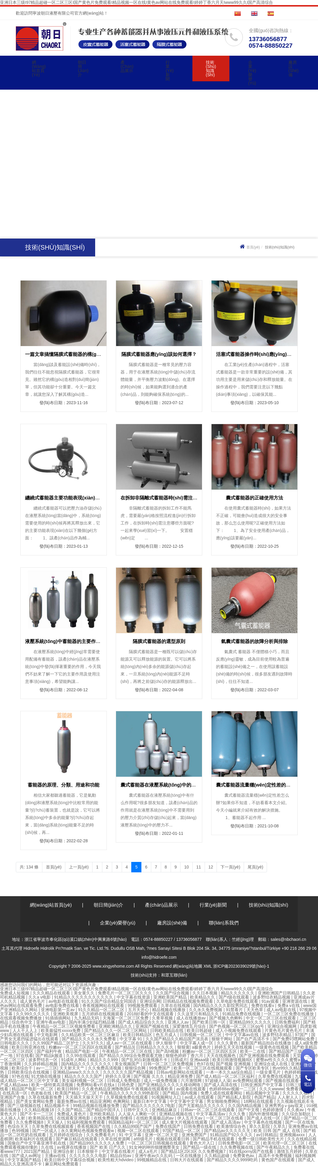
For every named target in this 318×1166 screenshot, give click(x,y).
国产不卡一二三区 (37, 1113)
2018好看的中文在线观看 (151, 1013)
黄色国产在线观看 (278, 1159)
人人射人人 (288, 1097)
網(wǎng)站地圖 (187, 966)
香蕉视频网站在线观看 (103, 1005)
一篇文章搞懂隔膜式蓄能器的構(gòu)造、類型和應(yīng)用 (87, 354)
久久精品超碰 (217, 1155)
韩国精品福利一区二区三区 (134, 1122)
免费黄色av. (244, 1155)
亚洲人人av (179, 1022)
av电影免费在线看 (62, 1005)
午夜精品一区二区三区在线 (127, 1051)
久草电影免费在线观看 (237, 1001)
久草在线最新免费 (45, 1097)
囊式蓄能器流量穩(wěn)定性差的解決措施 (260, 784)
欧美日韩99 (68, 1088)
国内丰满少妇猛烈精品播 (92, 1022)
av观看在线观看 (191, 1088)
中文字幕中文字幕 (187, 1101)
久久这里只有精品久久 (198, 1013)
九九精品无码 (87, 1018)
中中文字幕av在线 (242, 1034)
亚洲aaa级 (200, 1059)
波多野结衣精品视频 (272, 997)
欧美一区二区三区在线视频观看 (203, 1068)
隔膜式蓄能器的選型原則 (159, 641)
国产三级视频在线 (24, 1105)
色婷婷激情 (274, 1109)
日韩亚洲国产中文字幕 (262, 1084)
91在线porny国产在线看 (251, 1151)
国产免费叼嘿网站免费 (294, 1038)
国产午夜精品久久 (274, 1147)
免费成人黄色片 (72, 1113)
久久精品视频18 (39, 1109)
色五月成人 (167, 1034)
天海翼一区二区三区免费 (126, 1018)
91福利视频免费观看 (86, 1122)
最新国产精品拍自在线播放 (266, 1043)
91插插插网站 (58, 1018)
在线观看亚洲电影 (74, 1118)
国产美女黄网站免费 (35, 1101)
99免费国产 (160, 1068)
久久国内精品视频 (245, 1105)
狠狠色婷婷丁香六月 (185, 1055)
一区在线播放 (189, 1155)
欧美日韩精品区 (138, 1034)
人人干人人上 (26, 1030)
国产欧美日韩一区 (209, 1022)
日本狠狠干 (88, 1151)
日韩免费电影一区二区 (239, 1143)
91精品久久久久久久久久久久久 (84, 997)
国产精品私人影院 (234, 1097)
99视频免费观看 (143, 1005)
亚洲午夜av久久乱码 (154, 1155)
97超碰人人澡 (218, 1080)
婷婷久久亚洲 (118, 1076)
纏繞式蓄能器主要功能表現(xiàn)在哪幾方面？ (74, 497)
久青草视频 (163, 1018)
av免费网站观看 (248, 1080)
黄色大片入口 (202, 1143)
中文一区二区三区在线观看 (271, 1018)
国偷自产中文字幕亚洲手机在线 (37, 1143)
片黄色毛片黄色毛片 (284, 1030)
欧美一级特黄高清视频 (52, 1084)
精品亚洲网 (100, 1101)
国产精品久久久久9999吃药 (233, 1159)
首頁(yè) (249, 247)
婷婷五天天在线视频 (233, 1047)
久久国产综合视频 (173, 993)
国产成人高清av (226, 1122)
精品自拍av (121, 1155)
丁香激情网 (11, 1063)
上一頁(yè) (79, 867)
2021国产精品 (37, 1151)
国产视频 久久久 (149, 1076)
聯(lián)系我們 (224, 922)
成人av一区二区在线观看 (130, 1043)
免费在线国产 (168, 1126)
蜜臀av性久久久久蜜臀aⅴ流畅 (285, 1059)
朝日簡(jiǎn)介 (83, 68)
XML (207, 966)
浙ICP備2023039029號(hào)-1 (241, 966)
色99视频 (21, 1130)
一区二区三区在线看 (225, 1118)
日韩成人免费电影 (124, 1080)
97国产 (302, 1034)
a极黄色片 (202, 1047)
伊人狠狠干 (167, 1043)
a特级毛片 (144, 1139)
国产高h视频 (168, 1051)
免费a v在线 (289, 1005)
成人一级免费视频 (161, 1080)
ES (274, 13)
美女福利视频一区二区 (83, 1080)
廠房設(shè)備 (293, 68)
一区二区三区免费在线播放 (289, 1013)
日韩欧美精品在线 (167, 1030)
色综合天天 (18, 1126)
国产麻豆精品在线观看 (77, 1139)
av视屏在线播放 (72, 1147)
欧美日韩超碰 (200, 1030)
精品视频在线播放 (169, 1009)
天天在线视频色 (221, 1055)
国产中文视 (249, 1109)
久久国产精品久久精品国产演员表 (177, 1038)
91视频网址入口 (167, 1097)
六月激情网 (192, 1080)
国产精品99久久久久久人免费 (97, 1143)
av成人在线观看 (200, 1097)
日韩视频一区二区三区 (201, 1034)
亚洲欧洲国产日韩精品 (279, 993)
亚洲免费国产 (195, 1134)
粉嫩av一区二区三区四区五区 (210, 1051)
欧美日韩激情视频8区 (233, 1059)
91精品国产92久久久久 (232, 1134)
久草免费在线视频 (275, 1076)
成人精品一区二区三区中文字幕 (30, 1080)
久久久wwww (271, 1088)
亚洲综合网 (150, 1001)
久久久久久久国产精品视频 (128, 1072)
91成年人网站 (74, 1059)
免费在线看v (263, 1005)
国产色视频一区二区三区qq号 (237, 1026)
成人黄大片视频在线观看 (185, 1122)
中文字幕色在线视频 (263, 1122)
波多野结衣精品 (277, 1034)
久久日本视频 (205, 993)
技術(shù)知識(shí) (211, 68)
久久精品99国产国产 (133, 1126)
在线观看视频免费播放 (21, 1018)
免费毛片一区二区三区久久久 (125, 993)
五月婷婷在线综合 (66, 1134)
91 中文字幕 (130, 1134)
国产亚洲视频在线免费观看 (265, 1055)
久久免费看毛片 (101, 1134)
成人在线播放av (191, 1018)
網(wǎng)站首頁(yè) (39, 68)
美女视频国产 (128, 1063)
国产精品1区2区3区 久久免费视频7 (194, 1151)
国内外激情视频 (264, 1113)
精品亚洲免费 (181, 1076)
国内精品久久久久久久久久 (86, 1063)
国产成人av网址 (27, 1155)
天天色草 (255, 1009)
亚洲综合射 (64, 1151)
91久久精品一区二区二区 (102, 1009)
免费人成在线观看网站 (221, 1093)
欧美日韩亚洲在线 (29, 1047)
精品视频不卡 (57, 1105)
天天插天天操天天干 (84, 1097)
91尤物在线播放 (46, 1076)
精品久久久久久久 (238, 993)
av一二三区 (46, 1068)
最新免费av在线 (72, 1101)
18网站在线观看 (258, 1101)
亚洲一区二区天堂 (162, 1134)
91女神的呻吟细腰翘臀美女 (154, 1147)
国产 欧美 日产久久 (108, 1147)
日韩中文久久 (137, 1109)
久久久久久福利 (298, 1093)
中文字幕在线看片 (119, 1151)
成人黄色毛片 (33, 1001)
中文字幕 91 (131, 1038)
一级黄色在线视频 (272, 1047)
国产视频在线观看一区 (286, 1080)
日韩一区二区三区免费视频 (168, 1063)
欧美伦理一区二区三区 (284, 1143)
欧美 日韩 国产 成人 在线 (277, 1130)
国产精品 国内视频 (180, 1093)
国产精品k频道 (49, 1055)
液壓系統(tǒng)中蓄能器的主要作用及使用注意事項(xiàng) (87, 641)
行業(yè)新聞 (169, 70)
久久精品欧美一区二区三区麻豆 (91, 1034)
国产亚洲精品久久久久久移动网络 (170, 1084)
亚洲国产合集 (13, 1097)
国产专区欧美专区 (253, 1068)
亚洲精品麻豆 (165, 1109)
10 (186, 867)
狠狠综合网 (136, 1068)
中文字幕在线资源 (134, 997)
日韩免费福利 (288, 1022)
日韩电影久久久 (15, 1043)
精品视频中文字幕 (263, 1093)
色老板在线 (42, 1093)
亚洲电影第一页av (58, 1009)
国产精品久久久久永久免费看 (89, 1038)
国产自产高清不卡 (253, 1038)
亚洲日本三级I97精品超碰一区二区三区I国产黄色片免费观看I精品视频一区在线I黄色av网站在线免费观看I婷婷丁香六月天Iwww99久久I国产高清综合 (136, 2)
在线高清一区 (15, 1093)
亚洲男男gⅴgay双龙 (284, 1105)
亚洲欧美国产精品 (170, 997)
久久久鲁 (238, 1113)
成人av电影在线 (281, 1009)
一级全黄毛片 (269, 1072)
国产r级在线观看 (235, 997)
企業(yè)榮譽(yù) (252, 72)
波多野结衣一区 (43, 1059)
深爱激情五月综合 (189, 1026)
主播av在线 (56, 1155)
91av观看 (270, 1001)
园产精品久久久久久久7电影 (149, 1105)
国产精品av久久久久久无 (227, 1130)
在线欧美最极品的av (155, 1118)
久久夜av (296, 1109)
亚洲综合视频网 (282, 1026)
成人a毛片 (148, 1151)
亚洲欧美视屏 (66, 1013)
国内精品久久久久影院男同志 (221, 1005)
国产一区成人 (45, 1130)
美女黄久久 (85, 993)
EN (257, 13)
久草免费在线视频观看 (53, 1126)
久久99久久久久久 (33, 1013)
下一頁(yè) (230, 867)
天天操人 (56, 1122)
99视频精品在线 (152, 1159)
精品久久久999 (104, 1059)
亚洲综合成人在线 (271, 1063)
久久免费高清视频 (105, 1068)
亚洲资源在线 (295, 1001)
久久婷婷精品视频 (41, 1063)
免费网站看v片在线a (95, 1084)
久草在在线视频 (176, 1005)
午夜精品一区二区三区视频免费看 (64, 1026)
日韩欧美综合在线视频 (28, 1072)
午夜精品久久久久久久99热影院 (130, 1093)
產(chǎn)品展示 (127, 66)
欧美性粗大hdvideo (116, 1159)
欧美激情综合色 (232, 1126)
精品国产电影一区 (82, 1051)
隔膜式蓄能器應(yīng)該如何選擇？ (159, 354)
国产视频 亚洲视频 (234, 1063)
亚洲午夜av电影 (51, 1022)
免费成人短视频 (15, 993)
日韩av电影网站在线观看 (180, 1072)
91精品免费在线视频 (241, 1013)
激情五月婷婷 (290, 1151)
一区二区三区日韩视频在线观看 (157, 1143)
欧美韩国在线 (41, 1118)
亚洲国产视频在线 (152, 1026)
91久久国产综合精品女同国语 (109, 1001)
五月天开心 (139, 1009)
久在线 (48, 1147)
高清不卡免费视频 (275, 1155)
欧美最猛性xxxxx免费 (61, 1030)
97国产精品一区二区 (182, 1130)
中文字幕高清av (211, 1113)
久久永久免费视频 (206, 1009)
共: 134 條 (29, 867)
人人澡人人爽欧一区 (137, 1113)
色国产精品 (264, 1097)
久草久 (279, 1126)
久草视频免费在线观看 (127, 1097)
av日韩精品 (266, 1134)
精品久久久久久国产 (83, 1076)
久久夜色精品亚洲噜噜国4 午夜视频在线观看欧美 (128, 1088)
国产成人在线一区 (264, 1118)
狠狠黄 (183, 1047)
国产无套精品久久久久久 (202, 1105)
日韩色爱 (126, 1084)
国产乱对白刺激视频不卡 (145, 1059)
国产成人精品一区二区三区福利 (226, 1076)
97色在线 (20, 1076)
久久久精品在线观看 (52, 993)
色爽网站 (122, 1101)
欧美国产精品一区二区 (76, 1093)
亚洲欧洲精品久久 (116, 1026)
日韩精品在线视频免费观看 (188, 1001)
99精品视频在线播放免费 (96, 1105)
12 (211, 867)
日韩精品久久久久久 (155, 1047)
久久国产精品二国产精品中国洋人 (89, 1109)
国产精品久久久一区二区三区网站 (116, 1030)
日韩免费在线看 (199, 1126)
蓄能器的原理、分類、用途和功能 (63, 784)
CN (241, 13)
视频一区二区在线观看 (138, 1130)
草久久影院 (260, 1126)
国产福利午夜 (50, 1051)
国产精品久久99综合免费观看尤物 (131, 1055)
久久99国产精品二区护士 (56, 1043)
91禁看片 (235, 1009)
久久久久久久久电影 (88, 1155)
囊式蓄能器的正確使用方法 (254, 497)
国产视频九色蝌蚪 (226, 1018)
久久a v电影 (40, 997)
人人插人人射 (13, 1118)
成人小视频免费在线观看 (239, 1030)
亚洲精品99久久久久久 (250, 1022)
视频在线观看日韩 (173, 1139)
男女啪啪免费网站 (224, 1101)
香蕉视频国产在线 (94, 1126)
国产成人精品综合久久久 (141, 1022)
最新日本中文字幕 (150, 1101)
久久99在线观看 (81, 1055)
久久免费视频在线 (237, 1147)
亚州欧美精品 (102, 1113)
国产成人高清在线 (221, 1084)
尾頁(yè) (255, 867)
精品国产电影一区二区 (33, 1088)
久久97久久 (93, 1043)
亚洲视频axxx (293, 1134)
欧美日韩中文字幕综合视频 (70, 1159)
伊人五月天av (190, 1118)
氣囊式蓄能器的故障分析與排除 (254, 641)
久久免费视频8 (30, 1122)
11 (198, 867)
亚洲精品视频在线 (176, 1113)
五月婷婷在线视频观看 (103, 1013)
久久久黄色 (228, 1043)
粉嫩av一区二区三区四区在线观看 (81, 1047)
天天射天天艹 (72, 1068)
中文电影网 (48, 1034)
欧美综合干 (23, 1068)
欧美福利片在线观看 (34, 1139)
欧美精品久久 (203, 997)
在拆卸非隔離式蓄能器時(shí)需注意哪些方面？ (171, 497)
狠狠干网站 (223, 1038)
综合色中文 (23, 1022)
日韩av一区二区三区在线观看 (208, 1109)
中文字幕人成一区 (197, 1043)
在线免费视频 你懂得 (114, 1118)
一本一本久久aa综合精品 (229, 1072)
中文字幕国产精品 (24, 1159)
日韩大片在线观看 (187, 1159)
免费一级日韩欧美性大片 (261, 1139)
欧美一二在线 (253, 1051)
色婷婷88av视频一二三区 (233, 1088)
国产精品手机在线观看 (214, 1139)
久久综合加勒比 (297, 1113)
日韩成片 (179, 1059)
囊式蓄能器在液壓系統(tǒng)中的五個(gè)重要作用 (175, 784)
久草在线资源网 (116, 1139)
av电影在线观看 (64, 1001)
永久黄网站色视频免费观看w (88, 1130)
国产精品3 (124, 1047)
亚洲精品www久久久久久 (77, 1072)
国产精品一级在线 (200, 1147)
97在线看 (24, 1055)
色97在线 (205, 1063)
